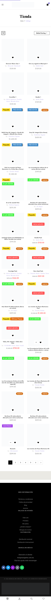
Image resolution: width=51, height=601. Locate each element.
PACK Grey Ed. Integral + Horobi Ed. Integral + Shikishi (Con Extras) (13, 133)
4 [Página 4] (25, 462)
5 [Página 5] (30, 462)
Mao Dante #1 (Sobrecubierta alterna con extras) (13, 307)
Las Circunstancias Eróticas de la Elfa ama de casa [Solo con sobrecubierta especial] (13, 382)
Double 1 (38, 97)
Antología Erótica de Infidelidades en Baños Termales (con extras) (13, 238)
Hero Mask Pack (38, 271)
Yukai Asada (20, 345)
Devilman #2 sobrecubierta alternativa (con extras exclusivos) (13, 417)
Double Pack (38, 238)
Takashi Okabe (35, 273)
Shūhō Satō (39, 66)
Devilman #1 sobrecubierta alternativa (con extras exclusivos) (38, 203)
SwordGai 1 (12, 97)
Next (41, 462)
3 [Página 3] (20, 462)
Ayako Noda (39, 99)
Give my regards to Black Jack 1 (38, 64)
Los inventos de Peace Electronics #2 (38, 449)
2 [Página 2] (15, 462)
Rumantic (13, 449)
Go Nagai (40, 206)
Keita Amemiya (11, 99)
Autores (25, 508)
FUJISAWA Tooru (9, 345)
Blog (25, 505)
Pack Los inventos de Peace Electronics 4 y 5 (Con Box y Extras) (12, 168)
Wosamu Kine (15, 101)
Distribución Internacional (25, 542)
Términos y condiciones (25, 499)
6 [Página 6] (35, 462)
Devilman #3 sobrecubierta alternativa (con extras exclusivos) (38, 417)
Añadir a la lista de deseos (12, 57)
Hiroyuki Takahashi (14, 66)
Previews (25, 521)
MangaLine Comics (25, 530)
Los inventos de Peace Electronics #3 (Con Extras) (38, 382)
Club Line (25, 517)
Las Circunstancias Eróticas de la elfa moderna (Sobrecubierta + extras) (38, 349)
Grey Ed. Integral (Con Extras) (38, 132)
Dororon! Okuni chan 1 (13, 64)
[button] (47, 4)
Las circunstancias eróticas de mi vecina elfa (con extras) (38, 168)
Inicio (21, 21)
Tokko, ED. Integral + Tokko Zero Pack (13, 342)
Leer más (36, 342)
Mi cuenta (25, 524)
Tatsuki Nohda (14, 171)
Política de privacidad (25, 502)
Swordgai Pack (12, 271)
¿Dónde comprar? (25, 527)
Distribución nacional (25, 539)
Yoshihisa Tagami (14, 136)
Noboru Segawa (14, 205)
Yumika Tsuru (44, 273)
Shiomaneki (14, 451)
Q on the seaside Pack (12, 203)
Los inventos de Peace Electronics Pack (38, 307)
